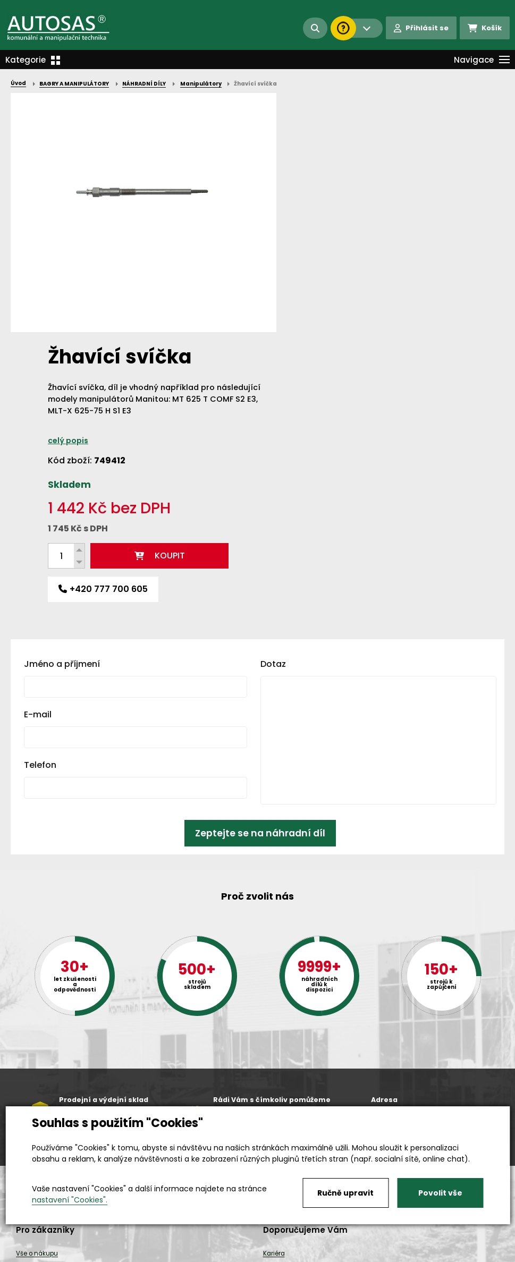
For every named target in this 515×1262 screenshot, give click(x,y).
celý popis (315, 201)
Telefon (40, 526)
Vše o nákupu (37, 1244)
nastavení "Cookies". (69, 1200)
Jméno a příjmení (62, 425)
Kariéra (274, 1244)
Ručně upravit (345, 1193)
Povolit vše (440, 1193)
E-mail (38, 475)
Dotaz (273, 425)
